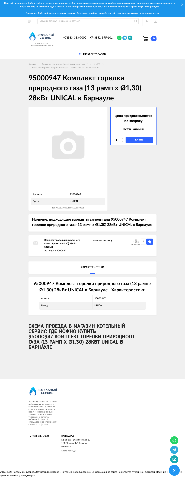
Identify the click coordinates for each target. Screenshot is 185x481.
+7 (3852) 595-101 (101, 37)
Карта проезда (68, 451)
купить (139, 140)
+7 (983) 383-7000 (74, 37)
